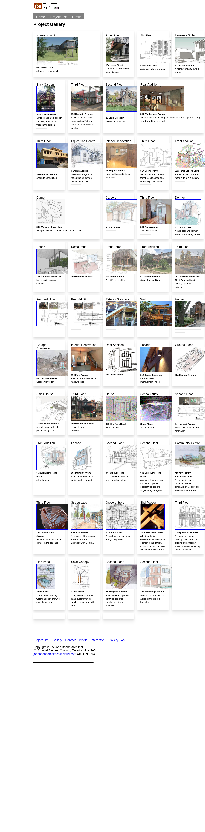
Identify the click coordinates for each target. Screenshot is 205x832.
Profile (77, 17)
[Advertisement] (94, 626)
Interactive (98, 640)
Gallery (57, 640)
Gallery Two (117, 640)
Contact (70, 640)
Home (40, 17)
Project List (58, 17)
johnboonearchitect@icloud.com (54, 654)
